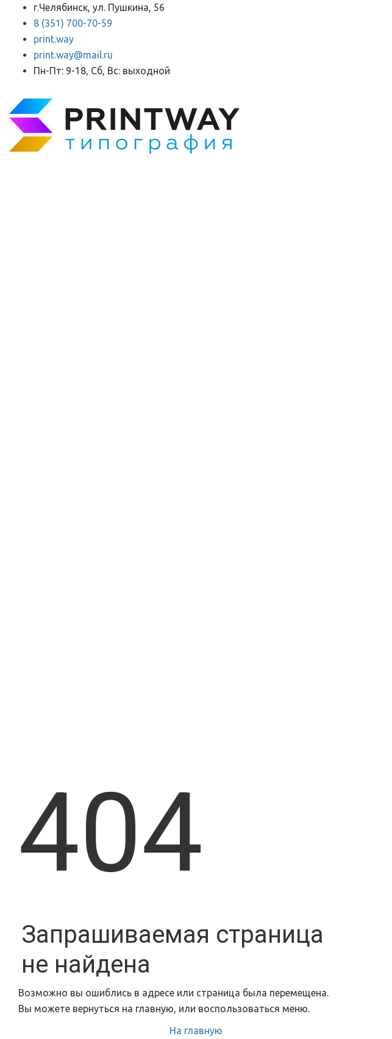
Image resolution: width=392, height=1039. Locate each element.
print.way (54, 38)
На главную (196, 1030)
